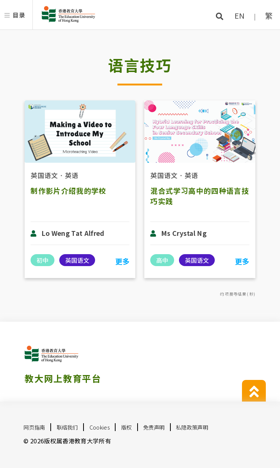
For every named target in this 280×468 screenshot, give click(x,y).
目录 (19, 14)
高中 (162, 260)
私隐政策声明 (192, 427)
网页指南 (34, 427)
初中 (42, 260)
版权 (126, 427)
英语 (72, 175)
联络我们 (67, 427)
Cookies (99, 427)
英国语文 (44, 175)
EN (240, 15)
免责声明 (153, 427)
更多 (122, 261)
